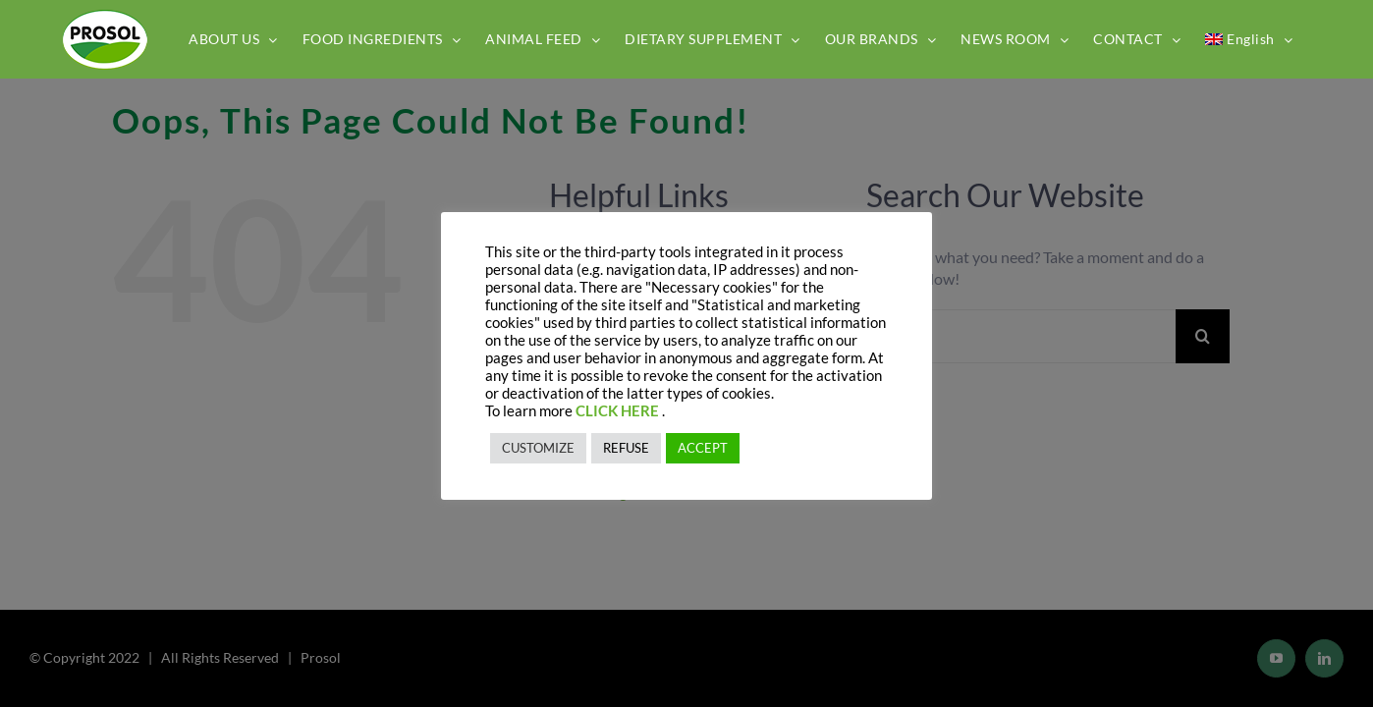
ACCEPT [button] (703, 448)
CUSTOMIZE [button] (538, 448)
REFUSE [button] (626, 448)
